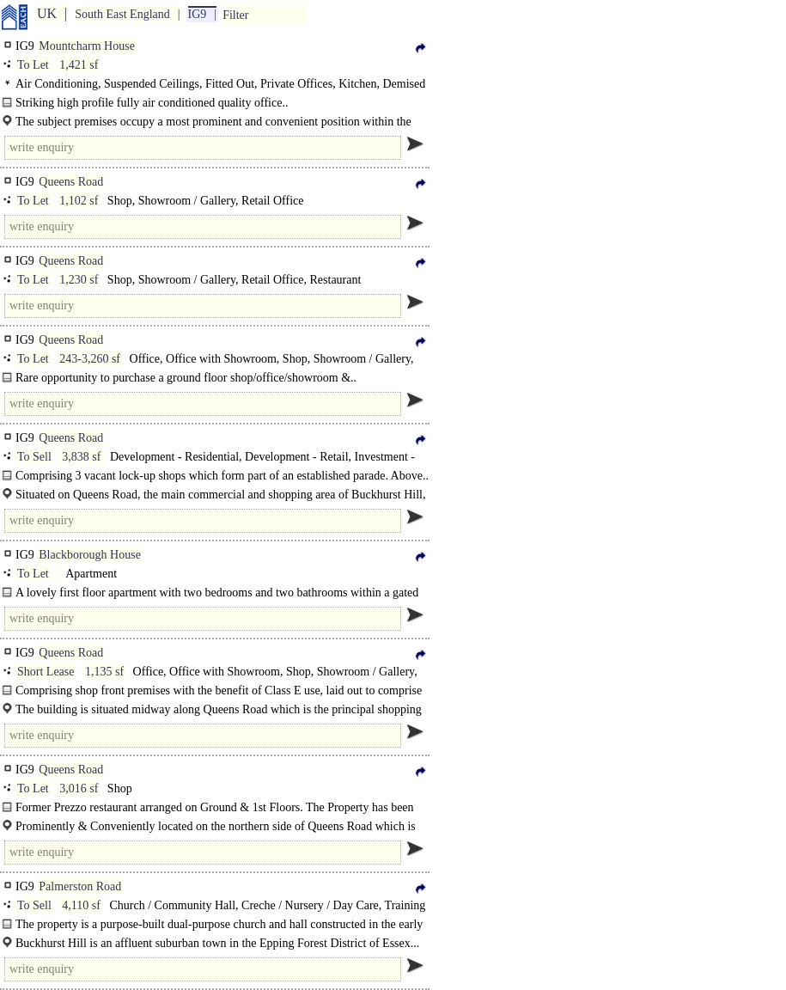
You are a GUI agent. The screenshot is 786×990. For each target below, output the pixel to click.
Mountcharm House (87, 46)
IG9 (197, 14)
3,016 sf (78, 788)
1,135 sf (104, 671)
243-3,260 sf (89, 358)
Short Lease (45, 671)
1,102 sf (78, 200)
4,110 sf (81, 905)
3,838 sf (81, 456)
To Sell (34, 456)
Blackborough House (90, 554)
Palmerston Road (80, 886)
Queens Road (71, 181)
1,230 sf (78, 279)
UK (47, 13)
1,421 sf (78, 64)
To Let (33, 64)
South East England (122, 14)
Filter (235, 15)
